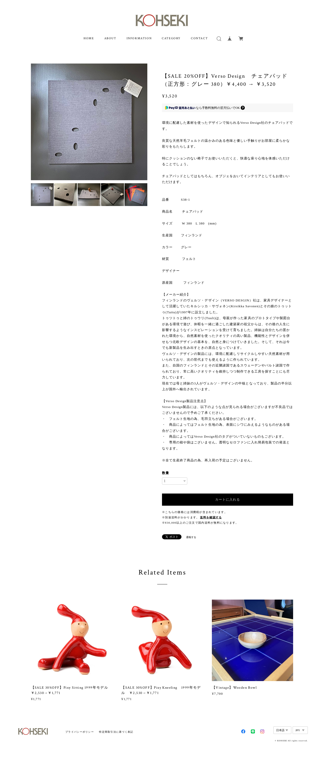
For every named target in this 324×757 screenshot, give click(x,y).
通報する (191, 537)
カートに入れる (227, 499)
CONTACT (199, 38)
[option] (89, 122)
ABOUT (110, 38)
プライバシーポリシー (79, 731)
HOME (89, 38)
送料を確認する (211, 517)
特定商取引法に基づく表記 (116, 731)
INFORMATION (139, 38)
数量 (165, 473)
